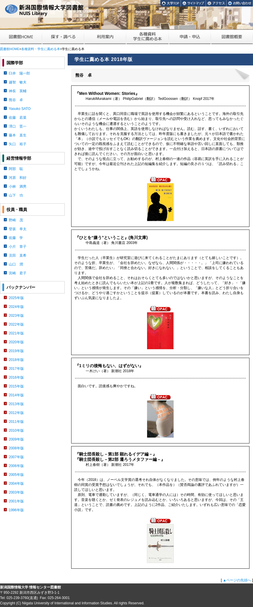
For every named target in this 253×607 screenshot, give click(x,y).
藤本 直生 (17, 135)
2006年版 (16, 466)
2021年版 (16, 333)
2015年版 (16, 386)
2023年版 (16, 316)
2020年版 (16, 342)
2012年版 (16, 413)
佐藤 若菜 (17, 118)
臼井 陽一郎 (19, 73)
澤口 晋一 (17, 126)
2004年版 (16, 483)
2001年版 (16, 501)
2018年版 (16, 360)
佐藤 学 (16, 238)
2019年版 (16, 351)
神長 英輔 (17, 91)
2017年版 (16, 369)
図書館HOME (9, 49)
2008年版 (16, 448)
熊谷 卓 (16, 100)
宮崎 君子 (17, 273)
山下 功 (16, 195)
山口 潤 (16, 264)
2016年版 (16, 377)
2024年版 (16, 307)
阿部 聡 (16, 169)
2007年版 (16, 457)
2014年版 (16, 395)
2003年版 (16, 492)
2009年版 (16, 439)
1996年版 (16, 510)
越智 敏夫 (17, 82)
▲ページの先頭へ (237, 580)
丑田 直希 (17, 255)
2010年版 (16, 430)
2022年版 (16, 324)
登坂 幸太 (17, 229)
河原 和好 (17, 178)
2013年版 (16, 404)
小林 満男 (17, 186)
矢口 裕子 (17, 144)
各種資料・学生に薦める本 (40, 49)
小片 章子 (17, 247)
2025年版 (16, 298)
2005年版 (16, 475)
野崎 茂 (16, 220)
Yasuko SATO (20, 109)
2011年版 (16, 422)
